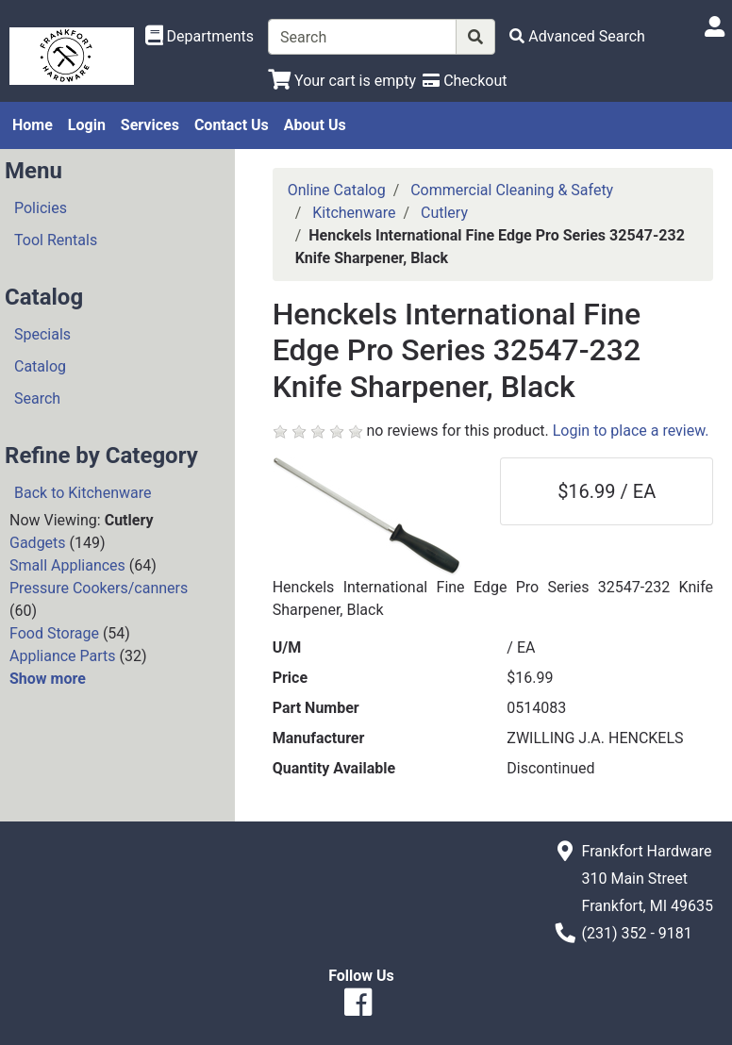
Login (87, 125)
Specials (42, 334)
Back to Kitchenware (82, 493)
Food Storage (54, 633)
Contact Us (231, 125)
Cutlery (444, 213)
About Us (315, 125)
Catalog (40, 366)
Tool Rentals (55, 240)
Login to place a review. (631, 431)
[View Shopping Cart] (342, 81)
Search (37, 398)
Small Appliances (67, 565)
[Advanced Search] (577, 36)
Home (32, 125)
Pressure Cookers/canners (98, 588)
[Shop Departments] (200, 36)
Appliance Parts (62, 656)
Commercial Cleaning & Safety (511, 190)
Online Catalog (337, 190)
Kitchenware (353, 213)
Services (150, 125)
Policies (40, 208)
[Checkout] (465, 81)
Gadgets (37, 543)
